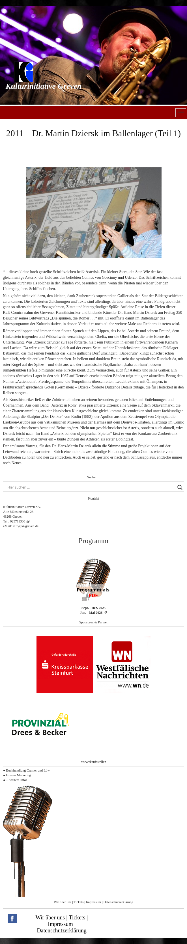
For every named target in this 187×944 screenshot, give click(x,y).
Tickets (79, 902)
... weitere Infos (16, 780)
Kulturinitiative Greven (43, 86)
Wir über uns (62, 902)
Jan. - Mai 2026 (91, 613)
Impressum (93, 902)
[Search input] (91, 487)
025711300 (17, 521)
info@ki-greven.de (25, 526)
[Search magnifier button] (180, 487)
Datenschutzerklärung (118, 902)
